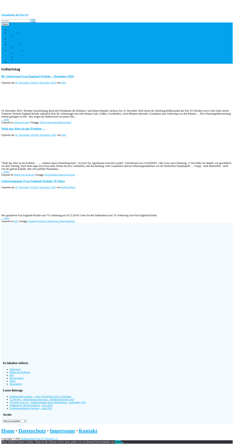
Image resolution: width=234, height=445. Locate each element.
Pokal (12, 381)
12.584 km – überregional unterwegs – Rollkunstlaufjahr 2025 (41, 399)
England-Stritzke (36, 221)
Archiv (17, 47)
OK (118, 442)
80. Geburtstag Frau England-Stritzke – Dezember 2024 (37, 76)
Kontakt (12, 62)
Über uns (12, 32)
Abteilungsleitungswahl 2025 (29, 56)
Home (8, 431)
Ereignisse (13, 44)
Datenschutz (32, 431)
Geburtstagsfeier (66, 221)
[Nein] (122, 442)
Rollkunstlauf (15, 38)
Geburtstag (50, 122)
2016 (46, 174)
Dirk (63, 82)
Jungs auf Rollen (16, 41)
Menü (5, 24)
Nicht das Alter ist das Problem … (23, 128)
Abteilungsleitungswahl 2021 (29, 59)
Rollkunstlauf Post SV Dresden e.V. (39, 438)
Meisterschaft (16, 378)
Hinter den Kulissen (24, 174)
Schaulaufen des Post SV (15, 15)
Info (27, 122)
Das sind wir (20, 35)
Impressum (62, 431)
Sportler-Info (14, 50)
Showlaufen (15, 384)
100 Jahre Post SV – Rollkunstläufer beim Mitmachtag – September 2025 (47, 402)
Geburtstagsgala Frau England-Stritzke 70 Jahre (33, 181)
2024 (41, 122)
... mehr (5, 119)
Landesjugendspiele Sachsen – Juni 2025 (30, 408)
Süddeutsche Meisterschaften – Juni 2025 (31, 405)
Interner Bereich (22, 53)
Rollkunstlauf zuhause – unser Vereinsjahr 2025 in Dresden (40, 396)
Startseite (13, 30)
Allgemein (19, 122)
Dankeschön (56, 174)
